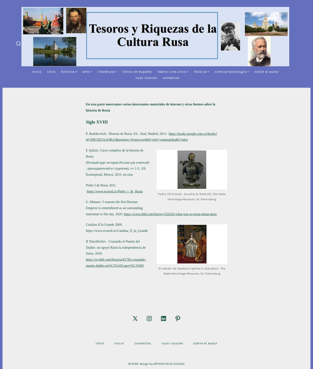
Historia (69, 72)
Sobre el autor (267, 72)
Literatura (107, 72)
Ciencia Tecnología (232, 72)
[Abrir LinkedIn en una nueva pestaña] (163, 318)
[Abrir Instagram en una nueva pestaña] (149, 318)
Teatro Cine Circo (173, 72)
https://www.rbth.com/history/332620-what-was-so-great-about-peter (170, 214)
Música (201, 72)
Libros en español (137, 72)
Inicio (37, 72)
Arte (87, 72)
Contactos (171, 78)
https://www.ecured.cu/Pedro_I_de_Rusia (115, 191)
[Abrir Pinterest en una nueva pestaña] (178, 318)
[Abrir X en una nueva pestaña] (135, 318)
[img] (76, 72)
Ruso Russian (146, 78)
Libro (51, 72)
